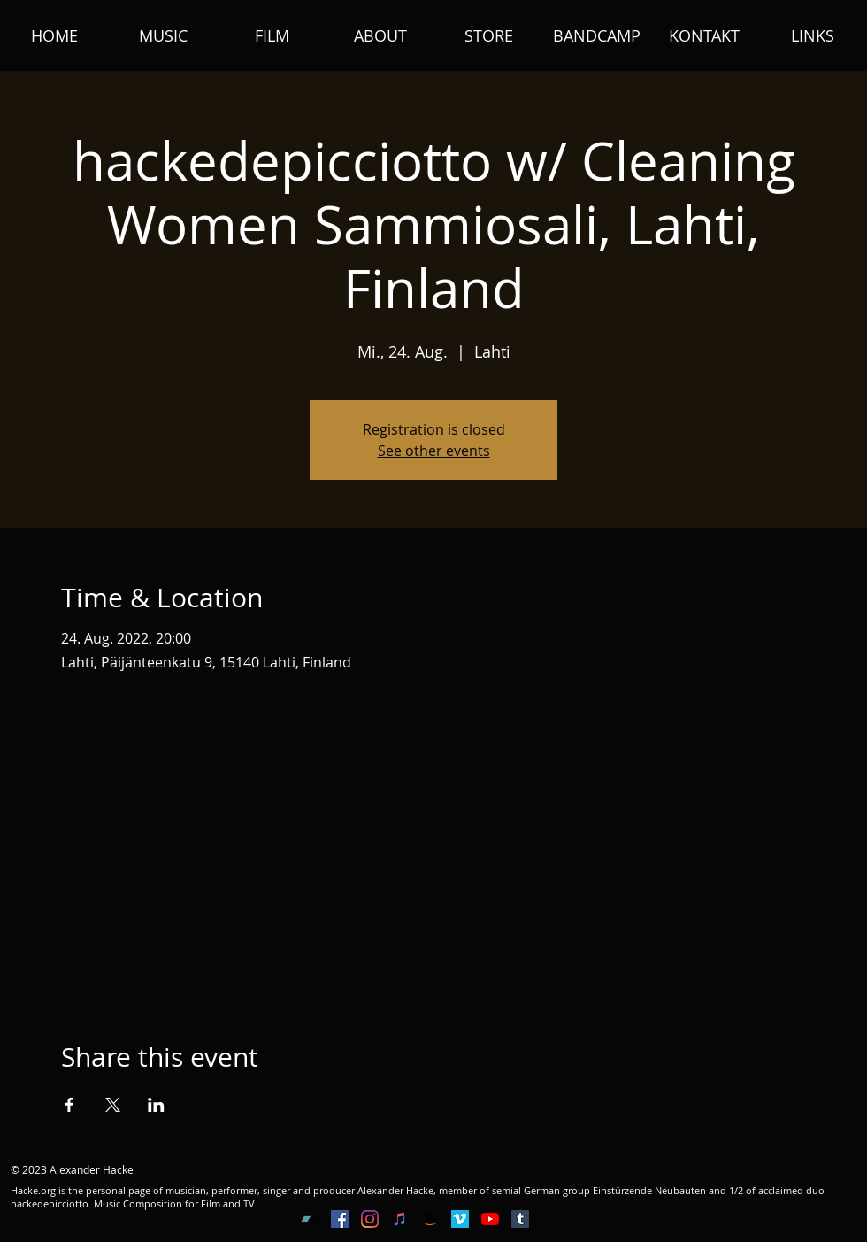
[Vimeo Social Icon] (460, 1219)
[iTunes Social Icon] (400, 1219)
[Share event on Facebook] (69, 1105)
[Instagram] (370, 1219)
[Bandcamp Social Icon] (309, 1219)
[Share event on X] (112, 1105)
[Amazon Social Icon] (430, 1219)
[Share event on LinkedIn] (156, 1105)
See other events (434, 450)
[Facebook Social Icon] (340, 1219)
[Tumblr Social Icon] (520, 1219)
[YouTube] (490, 1219)
